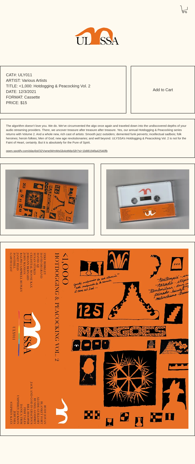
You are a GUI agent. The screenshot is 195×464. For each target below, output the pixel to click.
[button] (184, 9)
